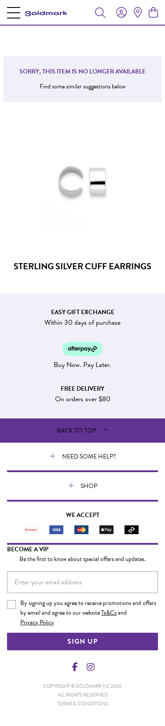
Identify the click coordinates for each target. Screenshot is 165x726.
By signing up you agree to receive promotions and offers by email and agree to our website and (88, 612)
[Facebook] (75, 667)
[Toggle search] (100, 12)
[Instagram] (90, 667)
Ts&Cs (109, 612)
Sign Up (82, 641)
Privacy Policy (37, 622)
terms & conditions (82, 704)
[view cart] (153, 13)
